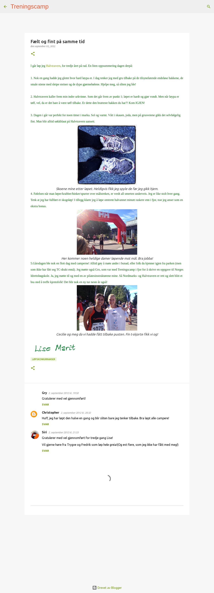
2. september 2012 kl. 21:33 (63, 432)
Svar (45, 404)
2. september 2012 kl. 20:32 (76, 412)
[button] (33, 54)
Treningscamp (30, 6)
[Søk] (54, 6)
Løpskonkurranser (43, 359)
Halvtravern (53, 65)
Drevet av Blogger (107, 587)
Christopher (50, 412)
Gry (44, 393)
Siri (44, 432)
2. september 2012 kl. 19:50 (63, 393)
